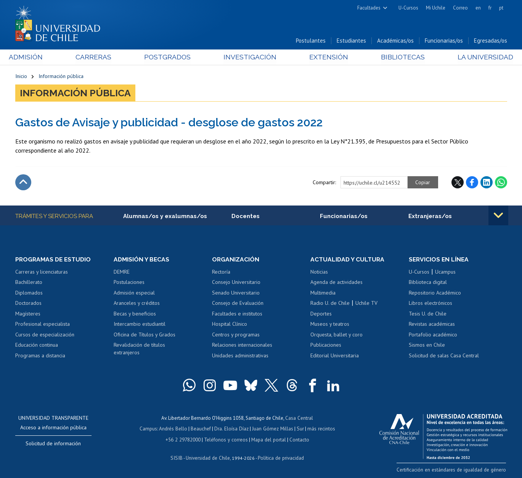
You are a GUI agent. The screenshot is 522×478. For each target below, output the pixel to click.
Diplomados (29, 293)
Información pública (61, 77)
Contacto (298, 439)
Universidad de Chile (207, 457)
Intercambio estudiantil (139, 324)
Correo (460, 8)
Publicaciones (325, 346)
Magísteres (27, 314)
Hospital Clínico (229, 324)
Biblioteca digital (428, 282)
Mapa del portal (268, 439)
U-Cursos (408, 8)
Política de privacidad (279, 457)
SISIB (177, 457)
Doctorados (28, 303)
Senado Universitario (236, 293)
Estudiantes (351, 41)
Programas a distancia (40, 356)
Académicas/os (395, 41)
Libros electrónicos (430, 303)
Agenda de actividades (336, 282)
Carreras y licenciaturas (41, 272)
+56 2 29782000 (184, 439)
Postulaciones (129, 282)
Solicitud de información (53, 444)
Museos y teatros (329, 324)
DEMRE (122, 272)
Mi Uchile (435, 8)
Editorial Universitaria (334, 356)
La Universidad (478, 58)
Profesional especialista (42, 324)
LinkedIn (486, 183)
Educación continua (36, 346)
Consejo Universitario (236, 282)
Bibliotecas (398, 58)
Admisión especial (134, 293)
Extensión (325, 58)
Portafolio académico (433, 335)
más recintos (320, 429)
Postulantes (311, 41)
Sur (299, 429)
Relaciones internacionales (242, 346)
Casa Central (299, 418)
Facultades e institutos (237, 314)
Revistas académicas (432, 324)
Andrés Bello (174, 429)
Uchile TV (366, 303)
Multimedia (323, 293)
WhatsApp (501, 183)
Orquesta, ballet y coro (336, 335)
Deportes (321, 314)
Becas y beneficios (135, 314)
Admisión (32, 58)
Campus (149, 429)
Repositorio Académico (435, 293)
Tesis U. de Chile (428, 314)
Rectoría (221, 272)
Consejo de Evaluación (237, 303)
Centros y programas (236, 335)
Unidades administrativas (240, 356)
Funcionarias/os (444, 41)
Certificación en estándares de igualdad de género (453, 470)
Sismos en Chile (427, 346)
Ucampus (445, 272)
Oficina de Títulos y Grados (144, 335)
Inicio (21, 77)
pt (501, 8)
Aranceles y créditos (137, 303)
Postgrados (169, 58)
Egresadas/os (490, 41)
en (478, 8)
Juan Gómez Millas (272, 429)
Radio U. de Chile (330, 303)
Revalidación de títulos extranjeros (139, 350)
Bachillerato (28, 282)
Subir (23, 183)
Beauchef (201, 429)
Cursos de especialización (44, 335)
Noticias (319, 272)
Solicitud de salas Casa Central (444, 356)
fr (489, 8)
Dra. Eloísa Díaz (232, 429)
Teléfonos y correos (225, 439)
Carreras (97, 58)
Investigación (249, 58)
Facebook (472, 183)
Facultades (369, 8)
